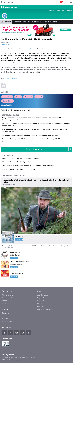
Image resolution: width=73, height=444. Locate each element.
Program (52, 10)
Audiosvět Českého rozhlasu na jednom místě (15, 151)
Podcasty (5, 400)
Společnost (6, 22)
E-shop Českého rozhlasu (13, 257)
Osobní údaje (13, 439)
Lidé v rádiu (41, 382)
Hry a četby (7, 138)
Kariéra (39, 385)
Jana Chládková (11, 119)
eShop (4, 385)
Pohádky (28, 138)
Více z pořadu (8, 215)
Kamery (69, 10)
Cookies (4, 439)
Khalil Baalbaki (32, 90)
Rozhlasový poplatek (44, 390)
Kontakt (40, 388)
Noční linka (5, 45)
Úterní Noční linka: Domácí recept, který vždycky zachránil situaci (36, 236)
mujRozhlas (5, 133)
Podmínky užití (23, 439)
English (32, 439)
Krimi (18, 138)
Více (62, 22)
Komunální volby (7, 379)
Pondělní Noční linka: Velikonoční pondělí (26, 245)
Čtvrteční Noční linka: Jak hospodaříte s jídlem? (29, 218)
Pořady (26, 22)
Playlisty (47, 22)
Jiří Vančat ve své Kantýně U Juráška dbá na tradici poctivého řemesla (38, 186)
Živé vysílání (7, 142)
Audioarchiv (61, 10)
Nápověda (40, 379)
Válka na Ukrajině (8, 376)
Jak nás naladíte (43, 376)
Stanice (4, 382)
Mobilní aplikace (7, 403)
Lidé (55, 22)
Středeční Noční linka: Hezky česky (24, 227)
